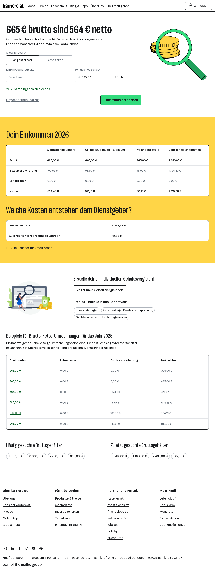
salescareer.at (118, 518)
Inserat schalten (67, 511)
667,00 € (179, 456)
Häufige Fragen (13, 557)
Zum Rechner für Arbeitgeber (29, 248)
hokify (112, 531)
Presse (8, 511)
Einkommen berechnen (121, 100)
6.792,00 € (120, 456)
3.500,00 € (15, 456)
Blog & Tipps (12, 525)
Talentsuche (64, 518)
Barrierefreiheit (105, 557)
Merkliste (166, 511)
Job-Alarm (167, 505)
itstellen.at (116, 498)
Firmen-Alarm (169, 518)
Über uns (9, 498)
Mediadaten (63, 505)
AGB (65, 557)
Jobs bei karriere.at (17, 505)
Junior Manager (87, 310)
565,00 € (15, 392)
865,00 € (15, 413)
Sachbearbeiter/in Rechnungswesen (101, 317)
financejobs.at (118, 511)
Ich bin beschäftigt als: (20, 69)
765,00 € (15, 402)
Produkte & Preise (68, 498)
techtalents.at (118, 505)
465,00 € (15, 381)
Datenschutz (81, 557)
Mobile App (10, 518)
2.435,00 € (160, 456)
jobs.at (113, 525)
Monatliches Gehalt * (87, 69)
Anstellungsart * (16, 52)
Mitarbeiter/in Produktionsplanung (128, 310)
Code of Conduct (132, 557)
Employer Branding (68, 525)
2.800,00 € (36, 456)
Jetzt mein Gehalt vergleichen (100, 290)
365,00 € (15, 370)
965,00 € (15, 423)
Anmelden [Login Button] (198, 5)
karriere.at (165, 557)
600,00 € (76, 456)
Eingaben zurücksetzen (22, 100)
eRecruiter (115, 538)
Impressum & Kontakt (43, 557)
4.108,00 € (140, 456)
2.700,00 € (57, 456)
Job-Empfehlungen (173, 525)
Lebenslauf (168, 498)
